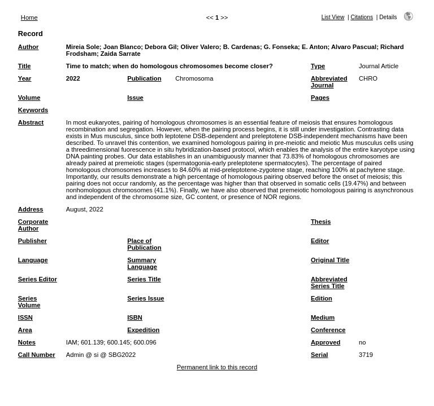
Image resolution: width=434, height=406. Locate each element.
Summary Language (142, 263)
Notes (27, 342)
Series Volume (29, 301)
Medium (323, 317)
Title (24, 66)
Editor (320, 240)
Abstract (31, 122)
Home (29, 17)
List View (333, 17)
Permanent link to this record (217, 367)
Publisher (32, 240)
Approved (325, 342)
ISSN (25, 317)
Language (33, 260)
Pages (320, 97)
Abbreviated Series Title (329, 282)
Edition (321, 298)
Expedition (143, 329)
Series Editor (37, 279)
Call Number (36, 354)
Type (318, 66)
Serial (319, 354)
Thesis (321, 221)
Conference (328, 329)
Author (28, 46)
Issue (135, 97)
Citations (361, 17)
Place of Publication (144, 244)
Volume (29, 97)
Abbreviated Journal (329, 82)
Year (25, 78)
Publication (144, 78)
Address (31, 209)
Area (25, 329)
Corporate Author (33, 225)
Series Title (144, 279)
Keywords (33, 110)
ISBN (134, 317)
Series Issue (145, 298)
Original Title (330, 260)
